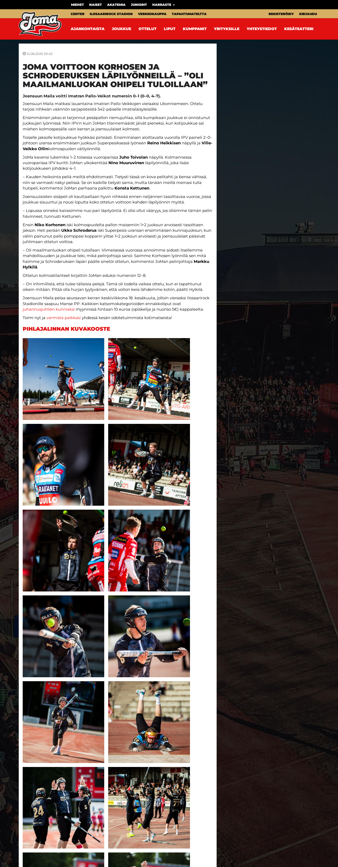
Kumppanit (195, 28)
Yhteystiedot (262, 28)
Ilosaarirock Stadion (111, 14)
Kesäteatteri (298, 28)
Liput (169, 28)
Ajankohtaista (87, 28)
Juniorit (139, 5)
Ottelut (147, 28)
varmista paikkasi (63, 317)
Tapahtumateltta (189, 14)
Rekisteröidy (281, 14)
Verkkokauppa (152, 14)
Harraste (163, 5)
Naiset (95, 5)
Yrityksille (226, 28)
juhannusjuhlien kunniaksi (49, 309)
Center (77, 14)
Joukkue (121, 28)
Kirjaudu (308, 14)
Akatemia (116, 5)
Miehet (77, 5)
